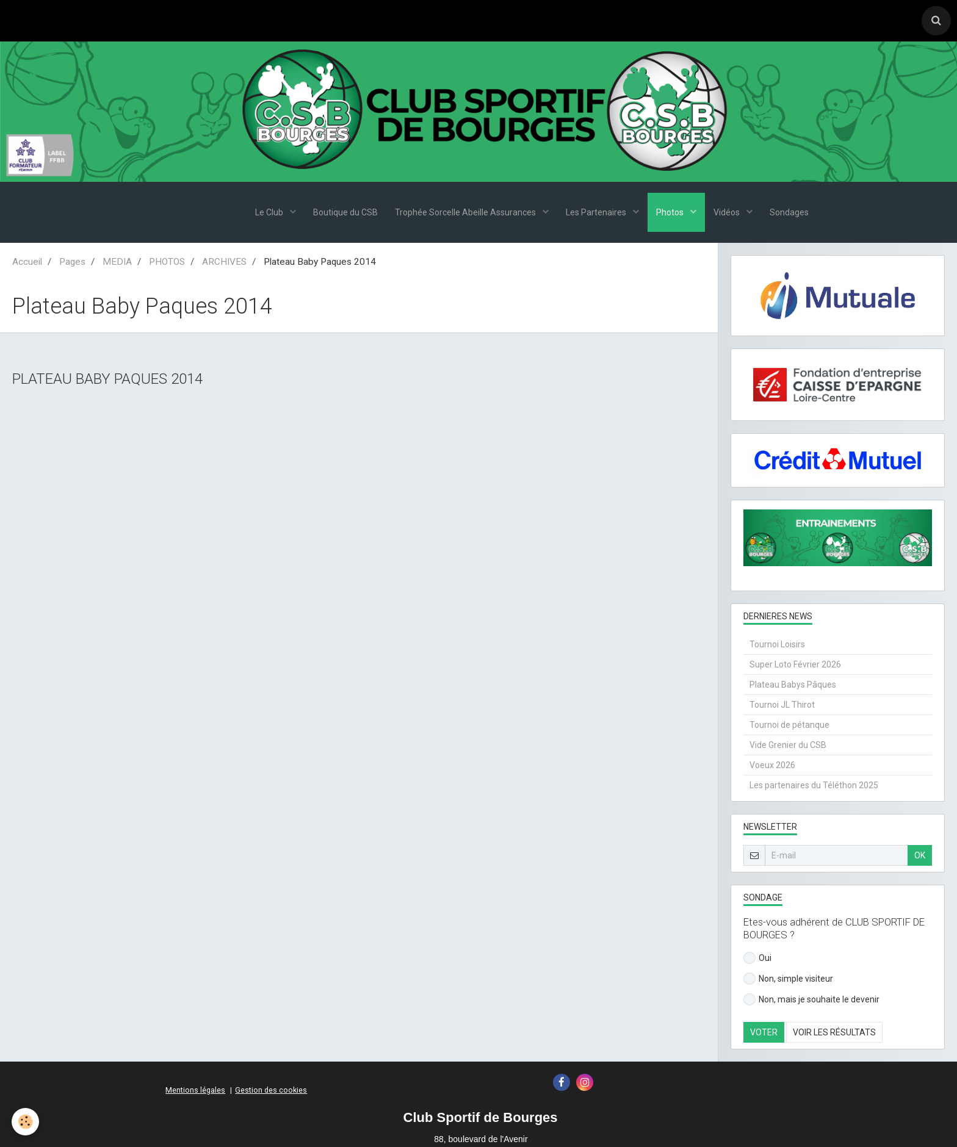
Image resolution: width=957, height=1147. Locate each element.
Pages (72, 262)
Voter (764, 1033)
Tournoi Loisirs (777, 645)
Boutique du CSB (343, 213)
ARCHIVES (224, 262)
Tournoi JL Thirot (782, 706)
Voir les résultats (834, 1033)
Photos (672, 213)
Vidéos (730, 213)
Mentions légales (195, 1091)
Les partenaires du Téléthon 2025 (813, 786)
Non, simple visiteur (788, 980)
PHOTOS (167, 262)
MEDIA (117, 262)
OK (919, 856)
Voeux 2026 (772, 766)
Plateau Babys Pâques (792, 686)
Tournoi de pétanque (789, 726)
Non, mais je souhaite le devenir (811, 1000)
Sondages (792, 213)
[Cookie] (26, 1121)
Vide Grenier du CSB (787, 746)
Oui (757, 959)
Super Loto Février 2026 (795, 666)
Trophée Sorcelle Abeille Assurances (465, 213)
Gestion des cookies (271, 1091)
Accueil (27, 262)
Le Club (266, 213)
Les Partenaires (597, 213)
